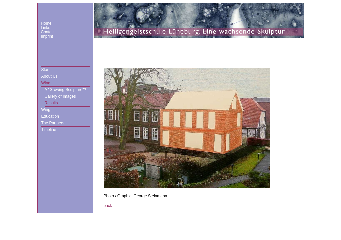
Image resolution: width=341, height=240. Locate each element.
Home (46, 23)
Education (50, 116)
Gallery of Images (60, 96)
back (108, 205)
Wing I (47, 83)
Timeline (48, 129)
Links (45, 27)
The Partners (52, 123)
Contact (48, 32)
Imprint (47, 36)
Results (51, 103)
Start (45, 69)
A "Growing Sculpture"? (65, 89)
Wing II (47, 109)
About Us (49, 76)
